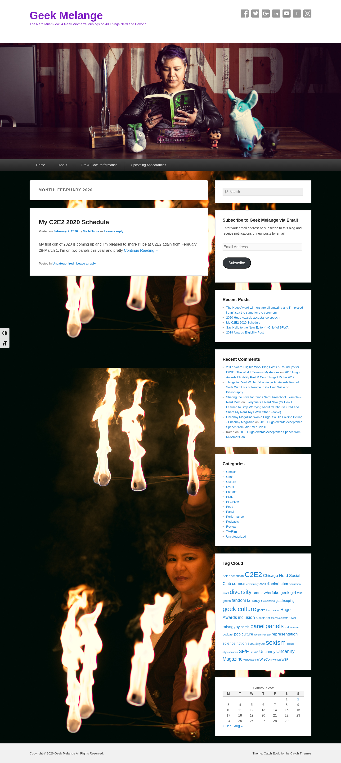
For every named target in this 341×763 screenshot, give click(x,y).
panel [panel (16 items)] (257, 626)
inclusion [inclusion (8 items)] (246, 617)
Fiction (230, 496)
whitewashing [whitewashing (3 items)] (251, 659)
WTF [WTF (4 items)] (285, 659)
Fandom (232, 491)
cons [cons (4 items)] (263, 584)
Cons (229, 477)
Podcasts (232, 521)
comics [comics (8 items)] (238, 583)
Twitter (255, 13)
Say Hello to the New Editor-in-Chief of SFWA (257, 327)
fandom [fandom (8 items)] (239, 600)
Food (229, 506)
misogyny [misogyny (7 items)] (231, 626)
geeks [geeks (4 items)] (261, 610)
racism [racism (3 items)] (257, 634)
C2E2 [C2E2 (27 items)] (253, 574)
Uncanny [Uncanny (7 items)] (267, 651)
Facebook (245, 13)
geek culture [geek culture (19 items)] (239, 608)
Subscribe (237, 263)
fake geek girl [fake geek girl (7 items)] (284, 592)
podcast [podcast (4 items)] (228, 634)
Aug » (238, 726)
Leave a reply (113, 231)
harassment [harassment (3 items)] (272, 610)
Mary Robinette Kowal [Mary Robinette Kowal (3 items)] (283, 618)
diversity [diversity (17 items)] (240, 592)
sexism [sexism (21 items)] (276, 642)
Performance (235, 516)
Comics (231, 472)
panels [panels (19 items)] (274, 626)
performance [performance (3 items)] (292, 627)
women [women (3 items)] (277, 659)
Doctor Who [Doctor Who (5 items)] (261, 593)
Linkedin (276, 13)
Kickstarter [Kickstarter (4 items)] (263, 618)
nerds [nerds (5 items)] (245, 627)
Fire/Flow (232, 501)
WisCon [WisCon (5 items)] (266, 659)
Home (40, 165)
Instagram (307, 13)
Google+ (266, 13)
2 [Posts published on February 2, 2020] (298, 699)
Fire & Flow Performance (99, 165)
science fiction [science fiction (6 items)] (235, 643)
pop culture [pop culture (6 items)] (243, 634)
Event (230, 487)
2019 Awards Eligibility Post (245, 332)
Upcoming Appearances (148, 165)
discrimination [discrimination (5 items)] (277, 584)
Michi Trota (91, 231)
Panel (230, 511)
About (62, 165)
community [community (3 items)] (252, 584)
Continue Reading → (141, 250)
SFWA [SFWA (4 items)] (254, 652)
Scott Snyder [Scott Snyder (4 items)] (256, 643)
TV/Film (231, 531)
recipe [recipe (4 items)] (266, 634)
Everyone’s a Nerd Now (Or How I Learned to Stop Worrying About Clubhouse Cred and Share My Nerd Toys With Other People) (262, 407)
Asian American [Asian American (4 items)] (233, 576)
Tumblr (297, 13)
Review (231, 526)
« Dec (227, 726)
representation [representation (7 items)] (285, 634)
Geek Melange (66, 15)
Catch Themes (300, 753)
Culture (231, 482)
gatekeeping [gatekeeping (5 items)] (285, 601)
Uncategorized (63, 263)
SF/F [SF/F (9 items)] (244, 651)
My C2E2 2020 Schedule (74, 222)
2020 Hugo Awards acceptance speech (252, 317)
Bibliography (234, 392)
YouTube (287, 13)
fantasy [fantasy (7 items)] (253, 600)
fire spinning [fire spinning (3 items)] (268, 600)
